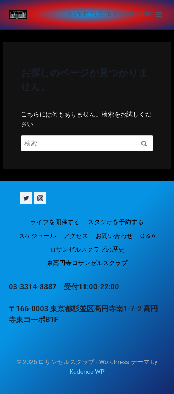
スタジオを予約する (116, 222)
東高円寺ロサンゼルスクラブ (87, 263)
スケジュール (37, 235)
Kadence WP (87, 371)
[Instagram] (40, 198)
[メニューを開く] (112, 14)
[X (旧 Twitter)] (26, 198)
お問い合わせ (114, 235)
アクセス (75, 235)
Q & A (148, 235)
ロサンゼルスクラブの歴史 (87, 249)
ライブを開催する (55, 222)
